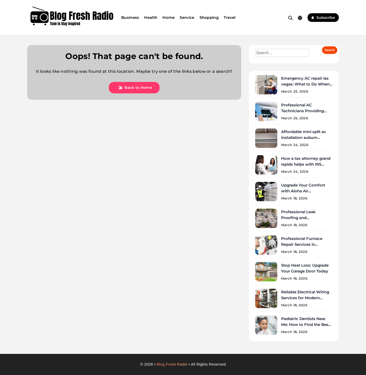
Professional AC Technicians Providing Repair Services (302, 111)
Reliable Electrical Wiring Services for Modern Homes (305, 298)
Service (187, 17)
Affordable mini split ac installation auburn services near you (303, 137)
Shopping (209, 17)
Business (130, 17)
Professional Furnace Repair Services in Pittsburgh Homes (301, 244)
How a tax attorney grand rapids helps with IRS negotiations (305, 164)
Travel (230, 17)
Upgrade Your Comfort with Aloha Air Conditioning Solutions (303, 191)
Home (168, 17)
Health (150, 17)
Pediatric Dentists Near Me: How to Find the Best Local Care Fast (305, 324)
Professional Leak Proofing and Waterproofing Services (304, 217)
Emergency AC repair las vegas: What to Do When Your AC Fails (305, 84)
